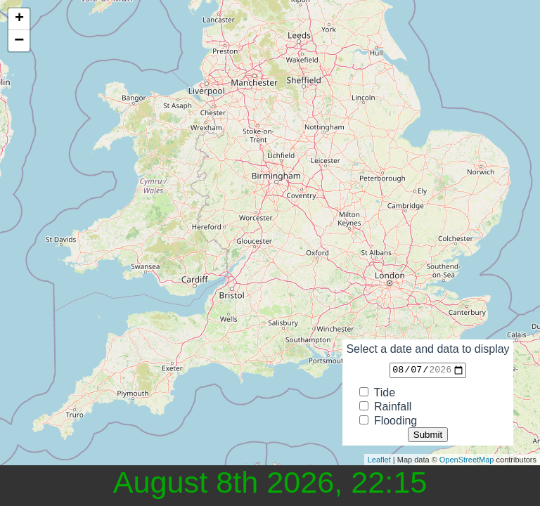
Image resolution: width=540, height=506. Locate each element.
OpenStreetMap (466, 459)
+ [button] (19, 19)
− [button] (19, 40)
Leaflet (379, 459)
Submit (427, 434)
